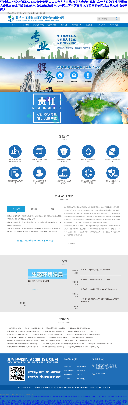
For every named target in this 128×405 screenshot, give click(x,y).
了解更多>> (34, 290)
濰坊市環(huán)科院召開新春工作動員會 (95, 279)
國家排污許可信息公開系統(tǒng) (18, 334)
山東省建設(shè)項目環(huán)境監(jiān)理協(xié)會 (23, 331)
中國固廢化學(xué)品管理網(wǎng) (53, 347)
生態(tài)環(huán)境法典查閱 (38, 281)
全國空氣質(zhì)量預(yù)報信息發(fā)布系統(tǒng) (47, 334)
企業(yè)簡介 (68, 366)
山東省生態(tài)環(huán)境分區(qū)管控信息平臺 (22, 347)
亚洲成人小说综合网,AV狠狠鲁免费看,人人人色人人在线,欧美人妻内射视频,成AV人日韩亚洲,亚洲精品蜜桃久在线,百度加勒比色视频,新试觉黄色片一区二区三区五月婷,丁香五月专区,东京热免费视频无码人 (63, 5)
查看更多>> (71, 243)
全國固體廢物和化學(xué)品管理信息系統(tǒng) (22, 343)
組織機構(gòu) (81, 366)
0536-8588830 (100, 373)
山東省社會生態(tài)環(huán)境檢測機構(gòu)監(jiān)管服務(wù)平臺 (62, 343)
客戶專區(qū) (114, 25)
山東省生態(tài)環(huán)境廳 (34, 328)
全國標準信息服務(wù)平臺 (76, 331)
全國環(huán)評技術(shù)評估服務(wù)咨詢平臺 (22, 340)
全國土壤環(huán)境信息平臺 (50, 340)
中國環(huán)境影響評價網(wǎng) (79, 328)
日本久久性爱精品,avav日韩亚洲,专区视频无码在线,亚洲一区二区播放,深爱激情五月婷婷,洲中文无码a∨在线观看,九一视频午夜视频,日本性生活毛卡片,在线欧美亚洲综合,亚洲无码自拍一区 (59, 400)
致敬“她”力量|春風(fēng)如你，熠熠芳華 (95, 270)
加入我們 (101, 25)
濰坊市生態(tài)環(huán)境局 (55, 328)
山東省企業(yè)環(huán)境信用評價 (81, 337)
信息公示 (89, 25)
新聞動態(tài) (76, 25)
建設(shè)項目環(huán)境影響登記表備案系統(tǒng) (83, 334)
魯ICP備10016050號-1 (103, 387)
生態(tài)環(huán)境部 (14, 328)
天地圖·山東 (92, 331)
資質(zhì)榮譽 (51, 25)
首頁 (13, 25)
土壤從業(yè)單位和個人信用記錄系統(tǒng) (77, 340)
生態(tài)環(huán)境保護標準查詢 (53, 331)
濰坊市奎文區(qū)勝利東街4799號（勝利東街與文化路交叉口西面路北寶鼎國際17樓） (107, 367)
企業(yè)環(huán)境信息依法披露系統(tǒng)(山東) (83, 347)
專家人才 (64, 25)
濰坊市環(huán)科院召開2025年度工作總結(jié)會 (99, 289)
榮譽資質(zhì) (81, 370)
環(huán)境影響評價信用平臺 (57, 337)
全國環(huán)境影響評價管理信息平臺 (100, 343)
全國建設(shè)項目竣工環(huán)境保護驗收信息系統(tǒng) (26, 337)
